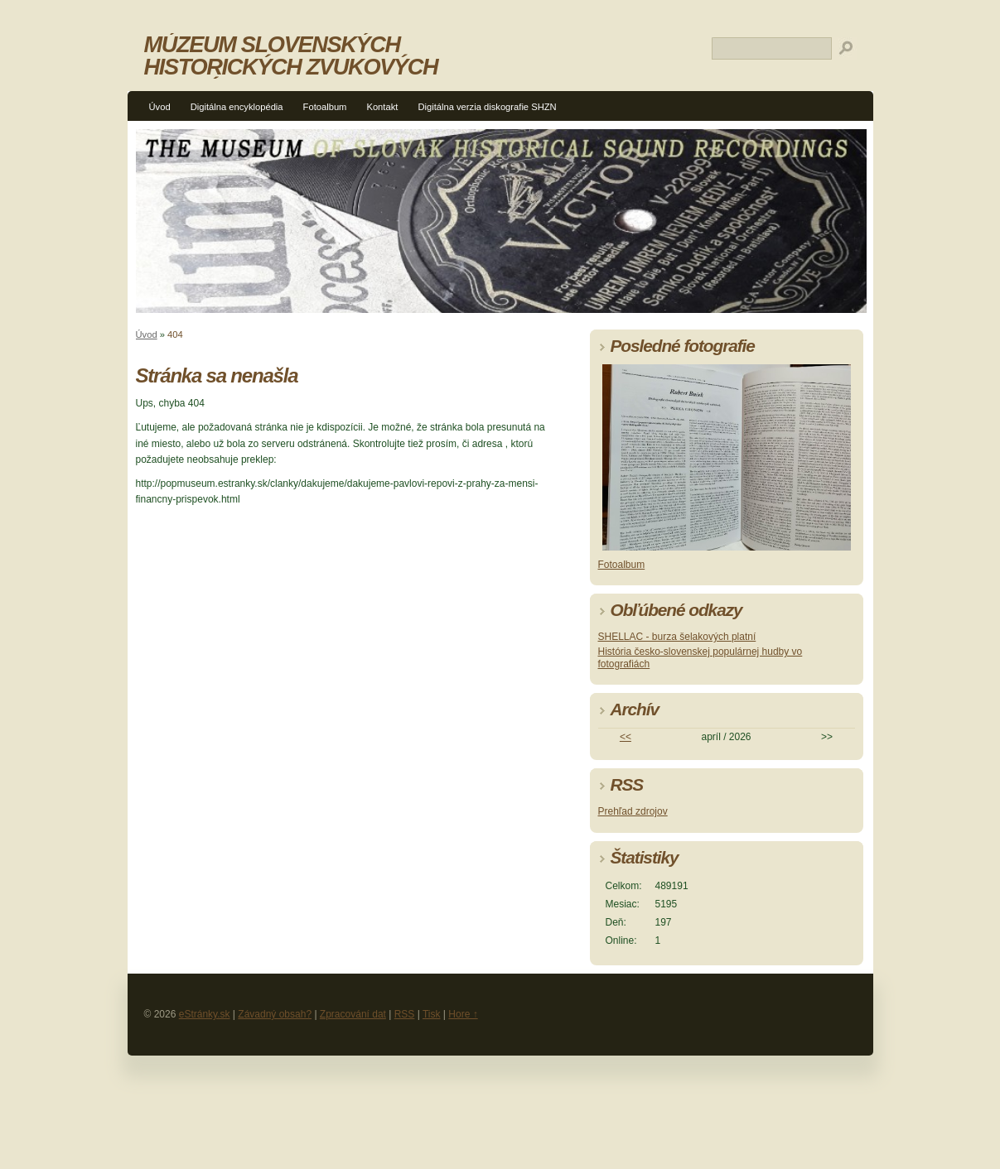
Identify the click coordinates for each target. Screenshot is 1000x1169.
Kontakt (382, 107)
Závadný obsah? (275, 1014)
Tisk (432, 1014)
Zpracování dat (353, 1014)
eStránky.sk (204, 1014)
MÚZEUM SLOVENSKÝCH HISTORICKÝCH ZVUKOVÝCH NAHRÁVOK (291, 66)
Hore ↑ (462, 1014)
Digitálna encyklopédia (237, 107)
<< (625, 737)
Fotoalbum (325, 107)
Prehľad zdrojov (633, 811)
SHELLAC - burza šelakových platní (677, 636)
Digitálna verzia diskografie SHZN (487, 107)
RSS (404, 1014)
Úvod (160, 107)
